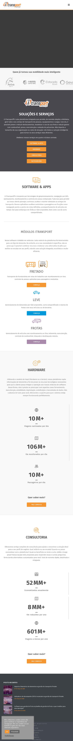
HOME (36, 728)
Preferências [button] (9, 736)
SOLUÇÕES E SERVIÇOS (36, 730)
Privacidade (14, 731)
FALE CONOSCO (36, 739)
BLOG (36, 735)
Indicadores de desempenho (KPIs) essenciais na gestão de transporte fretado (39, 696)
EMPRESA (36, 737)
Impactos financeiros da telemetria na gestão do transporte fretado (35, 686)
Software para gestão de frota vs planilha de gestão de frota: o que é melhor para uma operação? (39, 707)
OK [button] (7, 731)
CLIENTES (36, 733)
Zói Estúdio (40, 725)
